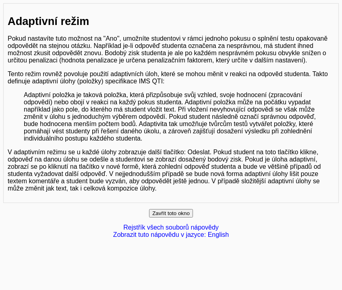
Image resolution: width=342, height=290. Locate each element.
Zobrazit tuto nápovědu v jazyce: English (171, 234)
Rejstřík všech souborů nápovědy (171, 227)
